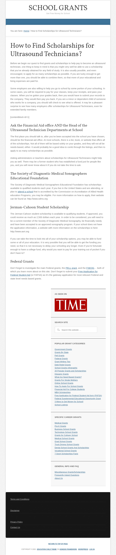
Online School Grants (64, 383)
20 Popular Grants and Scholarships (70, 371)
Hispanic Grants (62, 374)
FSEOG (90, 268)
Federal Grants (61, 358)
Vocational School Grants (66, 451)
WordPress (83, 549)
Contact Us (15, 527)
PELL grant (71, 268)
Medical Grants (61, 423)
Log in (92, 549)
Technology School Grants (66, 432)
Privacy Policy (16, 522)
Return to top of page (58, 544)
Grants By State (62, 352)
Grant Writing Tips (62, 361)
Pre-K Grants (60, 426)
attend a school (25, 191)
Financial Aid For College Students (70, 389)
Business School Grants (65, 429)
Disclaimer (14, 510)
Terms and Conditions (19, 499)
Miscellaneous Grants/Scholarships (70, 472)
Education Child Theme (47, 549)
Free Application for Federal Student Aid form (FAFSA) (78, 395)
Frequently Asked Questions (67, 475)
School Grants (58, 8)
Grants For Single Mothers (66, 380)
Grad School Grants (63, 441)
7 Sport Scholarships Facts (66, 454)
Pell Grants (59, 355)
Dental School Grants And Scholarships (72, 448)
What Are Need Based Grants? (68, 377)
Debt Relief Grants (63, 365)
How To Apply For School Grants (69, 386)
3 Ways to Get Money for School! (69, 401)
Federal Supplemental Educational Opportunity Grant (78, 398)
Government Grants (63, 349)
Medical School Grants (64, 438)
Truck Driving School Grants (67, 444)
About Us (59, 478)
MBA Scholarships (63, 392)
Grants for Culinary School (66, 435)
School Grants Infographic (66, 368)
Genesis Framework (68, 549)
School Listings (61, 405)
